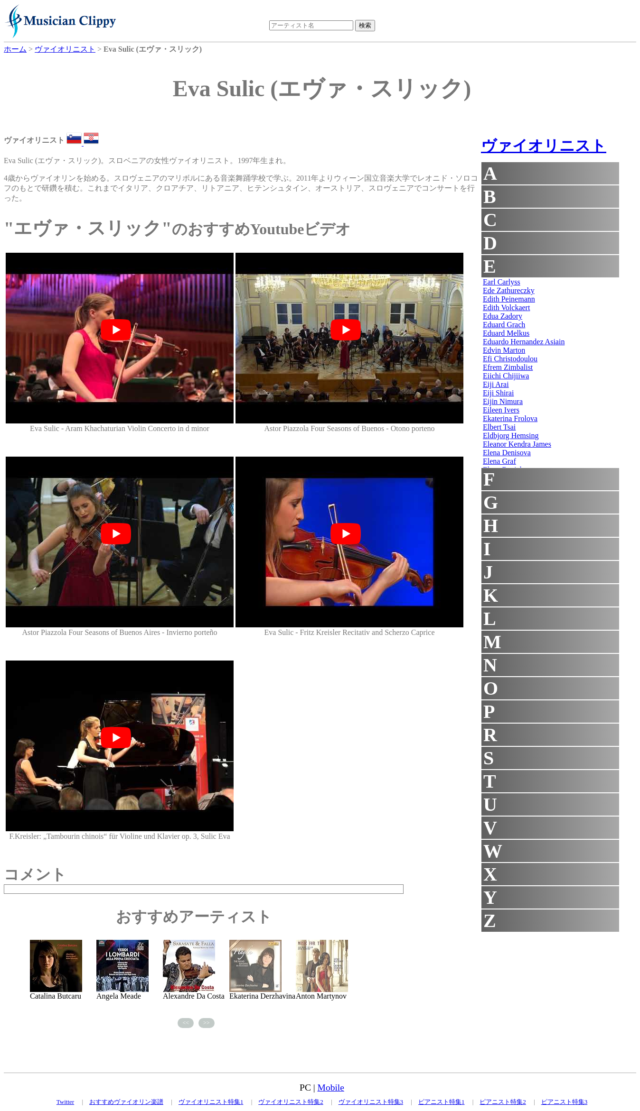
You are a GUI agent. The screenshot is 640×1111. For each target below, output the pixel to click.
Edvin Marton (504, 350)
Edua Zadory (502, 316)
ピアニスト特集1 (441, 1101)
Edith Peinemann (509, 299)
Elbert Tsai (499, 427)
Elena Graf (499, 461)
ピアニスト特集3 (564, 1101)
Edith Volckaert (506, 307)
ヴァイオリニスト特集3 (371, 1101)
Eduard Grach (504, 325)
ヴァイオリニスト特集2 (290, 1101)
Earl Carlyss (501, 282)
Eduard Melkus (506, 333)
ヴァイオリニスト (543, 145)
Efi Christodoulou (510, 359)
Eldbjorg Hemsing (510, 436)
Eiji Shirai (498, 393)
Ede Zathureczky (509, 290)
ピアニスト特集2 (503, 1101)
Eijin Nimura (503, 401)
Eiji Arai (496, 384)
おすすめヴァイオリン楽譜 (126, 1101)
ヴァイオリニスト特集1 (211, 1101)
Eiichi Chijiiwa (506, 376)
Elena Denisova (507, 453)
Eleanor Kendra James (517, 444)
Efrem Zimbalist (508, 367)
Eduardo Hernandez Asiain (524, 342)
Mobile (331, 1088)
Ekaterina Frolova (510, 418)
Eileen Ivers (501, 410)
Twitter (65, 1101)
